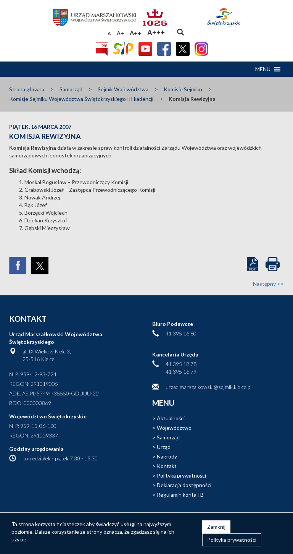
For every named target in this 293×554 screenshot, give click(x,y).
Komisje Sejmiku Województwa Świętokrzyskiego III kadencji (81, 99)
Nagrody (167, 456)
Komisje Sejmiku (183, 89)
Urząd (164, 447)
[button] (262, 69)
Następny (268, 283)
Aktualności (171, 418)
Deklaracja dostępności (184, 485)
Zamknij (216, 526)
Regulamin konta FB (180, 494)
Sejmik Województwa (123, 89)
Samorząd (71, 89)
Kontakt (167, 466)
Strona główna (26, 89)
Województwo (174, 427)
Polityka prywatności (181, 475)
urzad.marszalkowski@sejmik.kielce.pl (208, 387)
